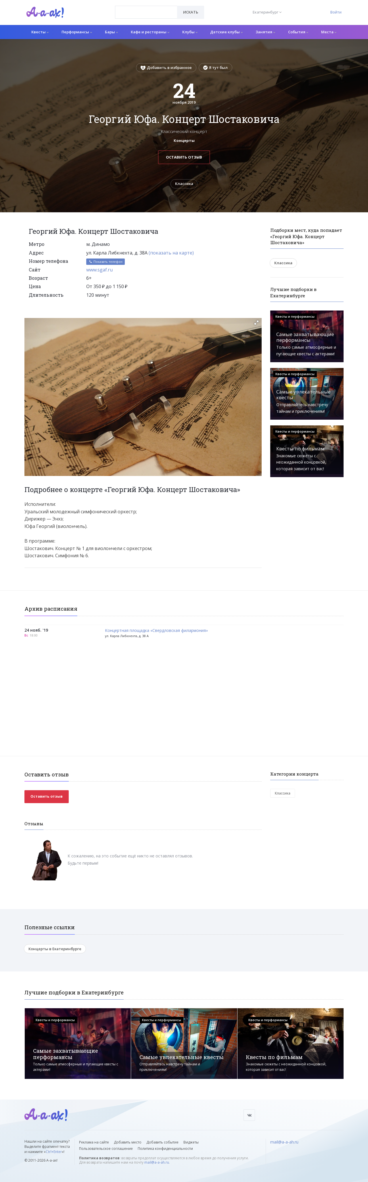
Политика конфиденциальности (165, 1148)
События (298, 31)
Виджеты (191, 1142)
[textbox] (146, 8)
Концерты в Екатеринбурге (54, 948)
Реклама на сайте (94, 1142)
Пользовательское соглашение (106, 1148)
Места (328, 31)
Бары (111, 31)
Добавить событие (162, 1142)
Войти (336, 12)
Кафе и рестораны (150, 31)
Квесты (40, 31)
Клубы (190, 31)
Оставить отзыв (184, 157)
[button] (256, 322)
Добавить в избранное (166, 67)
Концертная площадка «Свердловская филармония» (156, 630)
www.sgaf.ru (99, 270)
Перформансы (77, 31)
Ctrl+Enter (54, 1151)
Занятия (265, 31)
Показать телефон (105, 262)
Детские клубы (226, 31)
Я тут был (215, 67)
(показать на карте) (171, 253)
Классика (184, 183)
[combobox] (146, 12)
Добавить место (127, 1142)
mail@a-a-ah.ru (156, 1162)
